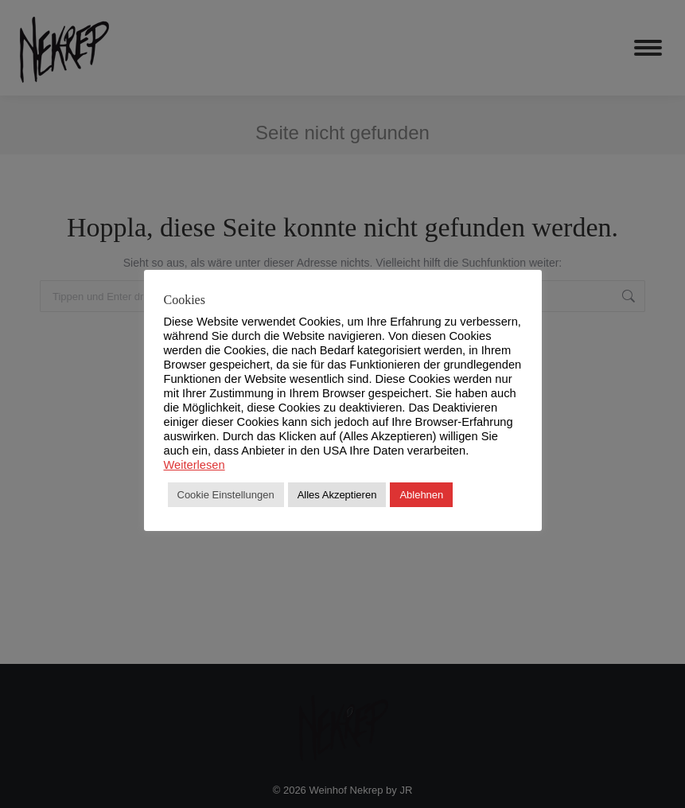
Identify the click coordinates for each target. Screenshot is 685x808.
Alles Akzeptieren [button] (337, 495)
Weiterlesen (194, 465)
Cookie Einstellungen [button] (225, 495)
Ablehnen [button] (421, 495)
